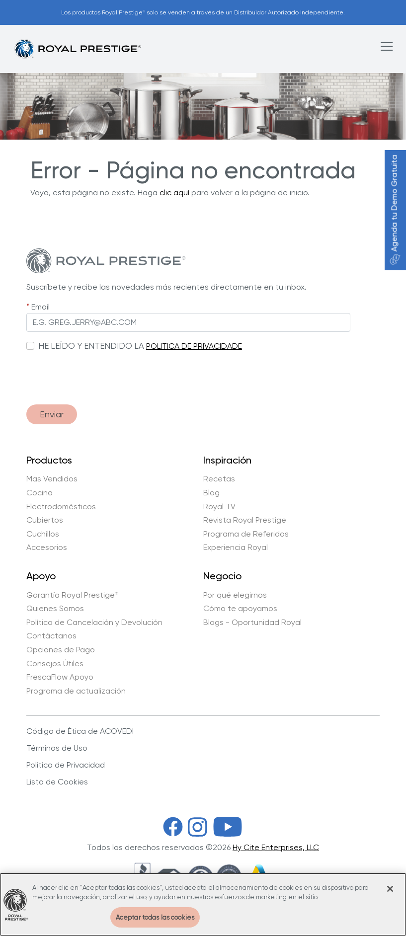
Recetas (219, 478)
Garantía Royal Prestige (72, 595)
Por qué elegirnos (235, 595)
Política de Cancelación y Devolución (94, 622)
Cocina (39, 492)
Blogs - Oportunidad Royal (252, 622)
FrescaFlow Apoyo (59, 677)
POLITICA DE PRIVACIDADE (194, 346)
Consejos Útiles (54, 663)
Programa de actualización (76, 691)
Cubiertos (44, 520)
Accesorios (46, 547)
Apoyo (41, 576)
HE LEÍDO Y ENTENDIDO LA (91, 346)
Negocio (222, 576)
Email (40, 307)
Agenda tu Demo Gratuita (394, 210)
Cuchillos (42, 534)
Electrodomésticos (61, 506)
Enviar (52, 414)
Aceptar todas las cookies (155, 924)
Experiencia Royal (235, 547)
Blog (211, 492)
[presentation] (101, 373)
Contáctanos (51, 635)
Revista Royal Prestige (244, 520)
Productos (49, 460)
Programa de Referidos (246, 534)
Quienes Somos (55, 608)
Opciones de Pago (60, 649)
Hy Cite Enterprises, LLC (276, 847)
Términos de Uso (56, 748)
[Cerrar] (390, 895)
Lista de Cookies (57, 781)
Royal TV (219, 506)
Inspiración (227, 460)
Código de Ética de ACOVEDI (80, 731)
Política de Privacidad (65, 765)
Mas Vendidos (52, 478)
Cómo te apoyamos (240, 608)
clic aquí (174, 192)
